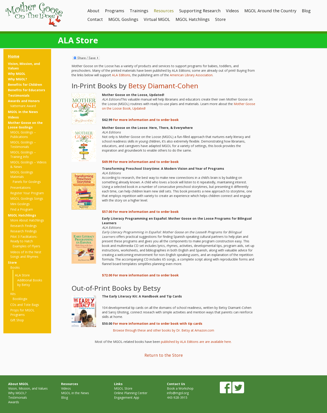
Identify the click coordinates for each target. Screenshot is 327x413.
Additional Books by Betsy (29, 282)
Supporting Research (199, 10)
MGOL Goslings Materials (21, 174)
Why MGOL (16, 73)
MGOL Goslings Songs (26, 198)
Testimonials (19, 95)
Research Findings (23, 226)
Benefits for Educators (26, 90)
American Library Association (191, 75)
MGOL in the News (23, 112)
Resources (164, 10)
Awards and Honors (24, 101)
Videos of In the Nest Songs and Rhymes (25, 254)
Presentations (20, 187)
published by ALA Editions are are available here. (197, 341)
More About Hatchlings (27, 220)
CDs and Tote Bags (24, 304)
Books (15, 267)
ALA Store (22, 275)
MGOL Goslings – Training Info (23, 154)
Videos (232, 10)
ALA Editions (121, 75)
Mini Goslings (20, 204)
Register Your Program (27, 193)
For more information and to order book (146, 120)
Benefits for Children (25, 84)
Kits (13, 294)
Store (220, 19)
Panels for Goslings (26, 181)
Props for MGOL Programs (22, 312)
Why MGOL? (17, 79)
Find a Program (21, 209)
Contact (95, 19)
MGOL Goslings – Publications (23, 134)
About (93, 10)
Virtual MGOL (157, 19)
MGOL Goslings (123, 19)
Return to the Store (163, 355)
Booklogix (19, 299)
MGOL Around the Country (270, 10)
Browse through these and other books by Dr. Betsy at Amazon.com (163, 330)
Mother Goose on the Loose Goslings (25, 124)
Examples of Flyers (26, 246)
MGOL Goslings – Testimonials (23, 144)
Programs (114, 10)
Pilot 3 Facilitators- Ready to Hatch (24, 238)
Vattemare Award (23, 106)
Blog (306, 10)
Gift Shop (17, 320)
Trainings (139, 10)
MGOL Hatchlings (193, 19)
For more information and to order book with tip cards (157, 323)
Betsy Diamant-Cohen (163, 85)
